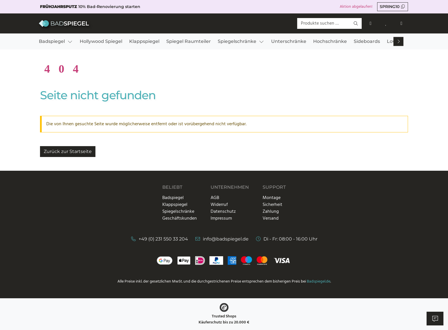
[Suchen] (356, 23)
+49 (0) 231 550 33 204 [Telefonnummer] (163, 239)
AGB (215, 198)
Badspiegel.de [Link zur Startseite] (318, 281)
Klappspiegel (174, 204)
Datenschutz (223, 211)
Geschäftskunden (179, 218)
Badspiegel (173, 198)
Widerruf (219, 204)
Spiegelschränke (178, 211)
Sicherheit (272, 204)
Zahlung (271, 211)
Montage (272, 198)
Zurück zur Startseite (68, 151)
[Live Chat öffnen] (435, 318)
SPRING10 (393, 6)
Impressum (221, 218)
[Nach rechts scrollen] (398, 41)
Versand (271, 218)
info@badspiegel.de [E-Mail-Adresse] (226, 239)
